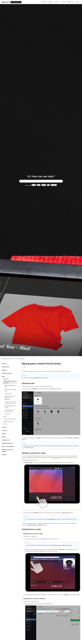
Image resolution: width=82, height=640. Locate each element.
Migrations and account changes (7, 450)
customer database (51, 519)
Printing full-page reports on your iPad (10, 406)
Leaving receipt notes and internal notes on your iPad (10, 402)
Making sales (22, 358)
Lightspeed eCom (6, 440)
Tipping (5, 416)
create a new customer (56, 457)
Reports (4, 436)
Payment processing (7, 373)
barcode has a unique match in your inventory (62, 545)
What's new (4, 363)
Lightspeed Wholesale (7, 443)
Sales (16, 358)
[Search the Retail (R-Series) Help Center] (41, 181)
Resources (4, 454)
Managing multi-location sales (10, 386)
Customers (4, 430)
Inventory (4, 427)
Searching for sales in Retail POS (10, 390)
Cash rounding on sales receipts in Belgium (9, 410)
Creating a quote (8, 393)
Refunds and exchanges (8, 421)
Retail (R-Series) (16, 2)
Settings (4, 433)
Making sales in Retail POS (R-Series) (10, 382)
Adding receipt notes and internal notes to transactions (10, 398)
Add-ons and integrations (8, 446)
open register (35, 377)
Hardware (4, 370)
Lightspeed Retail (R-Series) (7, 358)
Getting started (5, 366)
